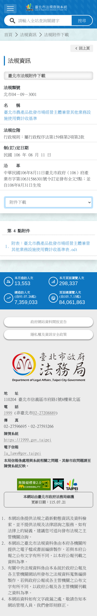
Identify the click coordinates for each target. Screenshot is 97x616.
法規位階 (12, 130)
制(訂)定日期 (16, 148)
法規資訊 (28, 35)
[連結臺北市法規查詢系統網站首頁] (46, 7)
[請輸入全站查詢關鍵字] (44, 21)
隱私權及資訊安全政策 (49, 334)
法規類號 (12, 88)
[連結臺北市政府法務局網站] (48, 366)
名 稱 (12, 105)
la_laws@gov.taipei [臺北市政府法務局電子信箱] (22, 453)
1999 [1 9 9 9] (8, 413)
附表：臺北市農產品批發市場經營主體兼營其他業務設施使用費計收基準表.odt (50, 246)
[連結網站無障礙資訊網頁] (34, 484)
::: (3, 31)
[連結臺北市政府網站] (72, 485)
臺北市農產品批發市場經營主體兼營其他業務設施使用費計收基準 (47, 115)
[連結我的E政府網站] (58, 484)
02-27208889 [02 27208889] (44, 413)
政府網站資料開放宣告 (49, 322)
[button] (10, 8)
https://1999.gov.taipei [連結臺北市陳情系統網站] (27, 440)
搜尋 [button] (82, 21)
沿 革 (12, 166)
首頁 (8, 35)
